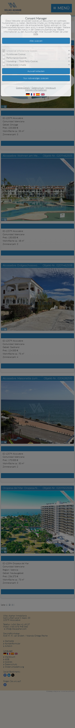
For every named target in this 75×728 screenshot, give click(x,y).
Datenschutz (38, 87)
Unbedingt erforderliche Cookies (21, 50)
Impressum (50, 87)
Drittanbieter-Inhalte (16, 64)
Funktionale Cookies (16, 54)
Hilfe (35, 34)
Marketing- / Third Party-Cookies (22, 61)
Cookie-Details (23, 87)
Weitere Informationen (36, 90)
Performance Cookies (16, 57)
